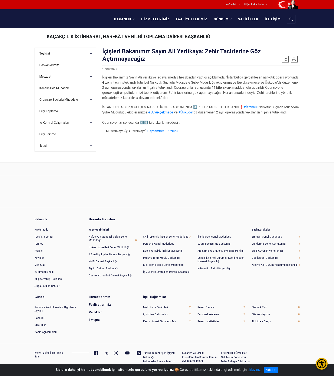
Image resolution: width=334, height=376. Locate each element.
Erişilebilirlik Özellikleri (234, 352)
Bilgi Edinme (47, 134)
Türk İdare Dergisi (262, 321)
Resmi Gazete (205, 307)
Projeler (39, 250)
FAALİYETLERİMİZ (191, 19)
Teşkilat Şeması (44, 236)
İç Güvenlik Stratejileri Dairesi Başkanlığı (166, 271)
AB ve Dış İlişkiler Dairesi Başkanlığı (109, 254)
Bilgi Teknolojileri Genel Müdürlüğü (163, 264)
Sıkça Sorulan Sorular (47, 286)
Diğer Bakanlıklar (254, 4)
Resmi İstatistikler (208, 321)
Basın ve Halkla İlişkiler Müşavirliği (163, 250)
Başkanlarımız (49, 65)
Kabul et (271, 370)
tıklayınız (254, 370)
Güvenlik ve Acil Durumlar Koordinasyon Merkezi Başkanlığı (220, 259)
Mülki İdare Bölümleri (155, 307)
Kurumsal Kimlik (44, 271)
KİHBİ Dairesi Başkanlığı (103, 261)
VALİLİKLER (248, 19)
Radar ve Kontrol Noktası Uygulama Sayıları (55, 309)
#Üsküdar (186, 112)
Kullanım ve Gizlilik (193, 352)
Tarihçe (39, 243)
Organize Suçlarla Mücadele (58, 100)
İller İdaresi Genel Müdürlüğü (214, 236)
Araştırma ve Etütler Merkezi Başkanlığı (220, 250)
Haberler (39, 317)
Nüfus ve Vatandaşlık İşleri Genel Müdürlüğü (108, 238)
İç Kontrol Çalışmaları (54, 123)
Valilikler (95, 312)
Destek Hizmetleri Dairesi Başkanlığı (110, 275)
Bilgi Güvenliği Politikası (48, 278)
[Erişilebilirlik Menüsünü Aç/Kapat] (322, 364)
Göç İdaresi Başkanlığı (265, 257)
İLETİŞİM (273, 19)
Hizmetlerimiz (99, 297)
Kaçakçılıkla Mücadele (54, 88)
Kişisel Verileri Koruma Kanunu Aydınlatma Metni (200, 359)
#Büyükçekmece (160, 112)
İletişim (44, 146)
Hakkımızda (41, 229)
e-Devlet (231, 4)
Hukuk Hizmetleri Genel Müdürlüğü (109, 247)
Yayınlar (39, 257)
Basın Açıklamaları (46, 332)
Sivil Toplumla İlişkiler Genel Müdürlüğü (166, 236)
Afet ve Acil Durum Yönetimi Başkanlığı (275, 264)
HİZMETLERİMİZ (155, 19)
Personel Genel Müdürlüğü (158, 243)
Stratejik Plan (259, 307)
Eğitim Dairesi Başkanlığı (103, 268)
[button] (285, 59)
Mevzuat (45, 76)
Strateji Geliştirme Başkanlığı (214, 243)
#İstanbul (250, 107)
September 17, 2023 (162, 131)
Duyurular (40, 325)
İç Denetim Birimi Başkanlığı (213, 268)
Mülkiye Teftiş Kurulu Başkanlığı (161, 257)
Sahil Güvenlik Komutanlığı (267, 250)
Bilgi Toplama (48, 111)
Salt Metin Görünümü (233, 357)
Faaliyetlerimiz (100, 304)
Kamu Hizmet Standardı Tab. (159, 321)
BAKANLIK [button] (123, 19)
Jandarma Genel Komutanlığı (269, 243)
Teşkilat (44, 53)
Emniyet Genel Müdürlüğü (267, 236)
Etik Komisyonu (261, 314)
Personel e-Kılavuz (208, 314)
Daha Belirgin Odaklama (235, 361)
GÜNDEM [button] (221, 19)
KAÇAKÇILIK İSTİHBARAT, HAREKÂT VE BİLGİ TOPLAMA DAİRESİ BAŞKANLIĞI (129, 36)
